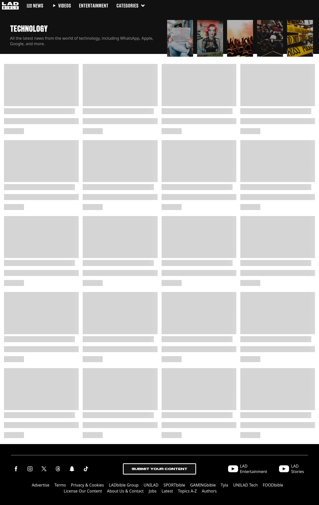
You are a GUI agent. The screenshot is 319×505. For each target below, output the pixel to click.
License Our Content (83, 491)
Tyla (224, 485)
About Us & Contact (125, 491)
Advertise (40, 485)
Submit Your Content (159, 469)
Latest (167, 491)
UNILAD (151, 485)
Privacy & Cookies (87, 485)
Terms (60, 485)
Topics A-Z (187, 491)
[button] (180, 37)
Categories (130, 5)
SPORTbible (174, 485)
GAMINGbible (203, 485)
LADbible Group (124, 485)
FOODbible (273, 485)
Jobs (153, 491)
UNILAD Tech (245, 485)
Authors (209, 491)
